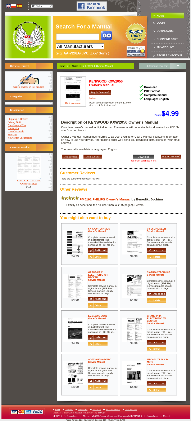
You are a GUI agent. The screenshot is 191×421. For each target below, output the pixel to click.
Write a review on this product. (28, 85)
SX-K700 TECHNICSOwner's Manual (99, 229)
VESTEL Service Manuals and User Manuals (111, 416)
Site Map (12, 134)
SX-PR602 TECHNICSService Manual (158, 273)
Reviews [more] (19, 65)
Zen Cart (101, 413)
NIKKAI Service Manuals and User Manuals (71, 416)
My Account (165, 47)
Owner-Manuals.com (77, 413)
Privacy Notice (15, 122)
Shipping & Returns (18, 119)
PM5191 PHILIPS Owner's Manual (105, 199)
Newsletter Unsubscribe (20, 137)
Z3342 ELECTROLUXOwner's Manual (29, 181)
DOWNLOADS (165, 31)
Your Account (131, 409)
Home (160, 15)
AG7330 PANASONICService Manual (99, 360)
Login (161, 22)
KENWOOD (75, 66)
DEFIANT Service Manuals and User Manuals (150, 416)
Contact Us (13, 128)
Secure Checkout (169, 55)
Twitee (92, 98)
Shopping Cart (167, 39)
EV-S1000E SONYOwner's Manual (97, 317)
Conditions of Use (17, 125)
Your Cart (96, 409)
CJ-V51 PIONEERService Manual (156, 229)
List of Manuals (16, 131)
